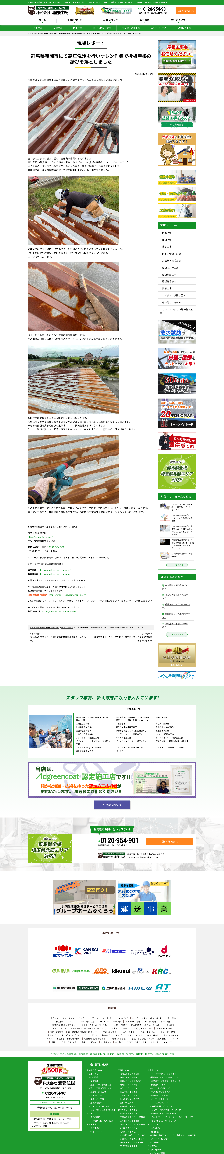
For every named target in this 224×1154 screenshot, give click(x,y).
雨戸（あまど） (129, 1031)
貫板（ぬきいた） (171, 1035)
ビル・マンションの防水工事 (103, 1110)
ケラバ (49, 1038)
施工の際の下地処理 (128, 1092)
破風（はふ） (153, 1035)
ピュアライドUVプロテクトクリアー (167, 1110)
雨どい (95, 1035)
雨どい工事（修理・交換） (102, 1088)
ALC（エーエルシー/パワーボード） (148, 1018)
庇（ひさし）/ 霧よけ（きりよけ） (83, 1031)
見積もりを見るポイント (130, 1128)
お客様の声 (95, 1128)
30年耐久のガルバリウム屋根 (132, 1135)
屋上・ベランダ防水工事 (101, 1085)
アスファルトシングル (136, 1042)
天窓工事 (167, 288)
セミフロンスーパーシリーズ (163, 1121)
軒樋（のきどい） (69, 1042)
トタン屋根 (169, 1025)
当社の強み (156, 1128)
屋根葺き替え (169, 281)
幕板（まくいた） (148, 1031)
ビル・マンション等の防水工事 (176, 310)
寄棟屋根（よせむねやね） (68, 1038)
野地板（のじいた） (165, 1028)
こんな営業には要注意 (129, 1121)
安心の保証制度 (127, 1103)
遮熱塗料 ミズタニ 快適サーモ (165, 1081)
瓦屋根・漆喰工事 (131, 27)
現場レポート (96, 1132)
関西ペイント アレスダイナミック (166, 1077)
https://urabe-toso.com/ (40, 536)
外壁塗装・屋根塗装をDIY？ (132, 1139)
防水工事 (77, 27)
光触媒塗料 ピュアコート (162, 1106)
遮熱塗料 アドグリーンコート (164, 1114)
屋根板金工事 (184, 27)
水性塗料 (59, 1021)
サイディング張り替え (174, 295)
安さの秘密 (95, 1117)
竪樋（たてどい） (89, 1042)
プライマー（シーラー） (101, 1018)
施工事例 (144, 20)
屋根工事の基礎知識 (128, 1146)
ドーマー (176, 1038)
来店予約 (153, 1146)
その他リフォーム (171, 302)
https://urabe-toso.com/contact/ (59, 611)
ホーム (42, 20)
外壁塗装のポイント (128, 1114)
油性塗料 (172, 1018)
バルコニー (104, 1021)
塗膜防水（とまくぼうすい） (64, 1025)
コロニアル (168, 1042)
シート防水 (166, 1021)
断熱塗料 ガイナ (158, 1085)
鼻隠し (54, 1042)
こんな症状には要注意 (129, 1099)
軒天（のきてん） (135, 1035)
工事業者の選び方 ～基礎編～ (133, 1117)
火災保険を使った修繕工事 (102, 1121)
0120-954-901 (155, 9)
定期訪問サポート (127, 1106)
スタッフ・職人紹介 (160, 1139)
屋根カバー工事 (97, 1099)
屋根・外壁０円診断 (128, 1077)
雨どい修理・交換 (102, 27)
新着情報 (155, 1142)
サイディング (122, 1018)
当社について (178, 20)
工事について (74, 20)
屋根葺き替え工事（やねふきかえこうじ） (89, 1028)
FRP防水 (119, 1042)
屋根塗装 (57, 27)
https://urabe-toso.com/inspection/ (67, 594)
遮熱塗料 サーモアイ (160, 1096)
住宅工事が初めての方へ (130, 1074)
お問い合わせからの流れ (130, 1081)
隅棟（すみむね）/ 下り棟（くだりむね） (150, 1038)
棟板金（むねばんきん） (112, 1035)
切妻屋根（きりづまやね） (95, 1038)
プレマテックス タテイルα (163, 1074)
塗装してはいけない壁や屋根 (132, 1124)
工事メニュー (94, 1074)
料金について (110, 20)
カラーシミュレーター (129, 1088)
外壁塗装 (37, 27)
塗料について (155, 1070)
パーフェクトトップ (160, 1099)
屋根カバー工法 (158, 27)
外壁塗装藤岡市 (177, 665)
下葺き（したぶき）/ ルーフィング (137, 1028)
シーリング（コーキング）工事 (81, 1021)
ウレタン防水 (151, 1021)
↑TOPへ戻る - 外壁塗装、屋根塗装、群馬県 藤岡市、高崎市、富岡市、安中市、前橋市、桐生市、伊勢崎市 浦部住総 (112, 1054)
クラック (54, 1018)
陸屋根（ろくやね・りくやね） (95, 1025)
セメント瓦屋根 (120, 1025)
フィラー (82, 1018)
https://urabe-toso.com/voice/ (55, 574)
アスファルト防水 (133, 1021)
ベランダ (117, 1021)
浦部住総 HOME (95, 1070)
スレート (155, 1042)
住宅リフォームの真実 (127, 1110)
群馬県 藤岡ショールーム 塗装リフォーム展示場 (173, 1135)
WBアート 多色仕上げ (160, 1088)
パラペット (106, 1042)
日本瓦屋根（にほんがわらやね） (145, 1025)
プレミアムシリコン (160, 1103)
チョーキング (68, 1018)
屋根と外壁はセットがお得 (131, 1142)
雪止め (115, 1028)
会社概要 (155, 1132)
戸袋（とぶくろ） (110, 1031)
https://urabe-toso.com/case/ (55, 570)
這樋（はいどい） (168, 1031)
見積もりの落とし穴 (128, 1132)
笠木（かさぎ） (57, 1031)
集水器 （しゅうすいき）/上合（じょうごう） (67, 1035)
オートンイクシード (128, 1096)
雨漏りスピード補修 (128, 1085)
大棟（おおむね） (119, 1038)
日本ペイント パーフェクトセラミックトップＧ (172, 1117)
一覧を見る (177, 564)
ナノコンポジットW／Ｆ (161, 1092)
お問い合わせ (155, 1150)
